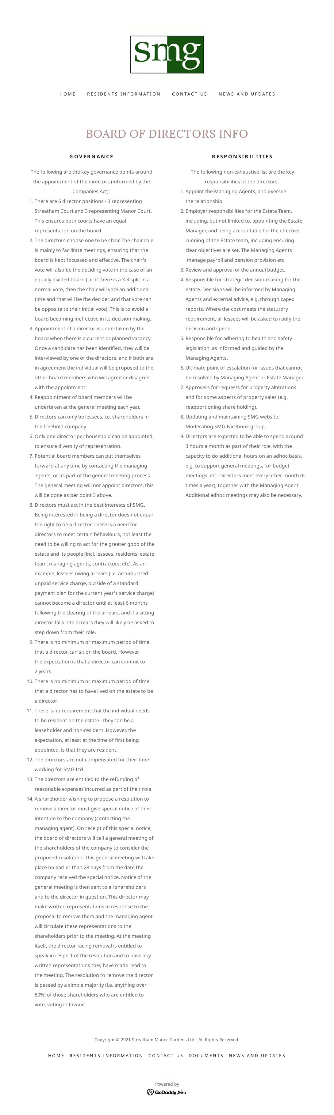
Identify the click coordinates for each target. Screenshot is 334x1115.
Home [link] (68, 94)
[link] (167, 54)
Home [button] (56, 1055)
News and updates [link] (247, 94)
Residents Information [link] (124, 94)
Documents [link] (206, 1055)
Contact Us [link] (190, 94)
